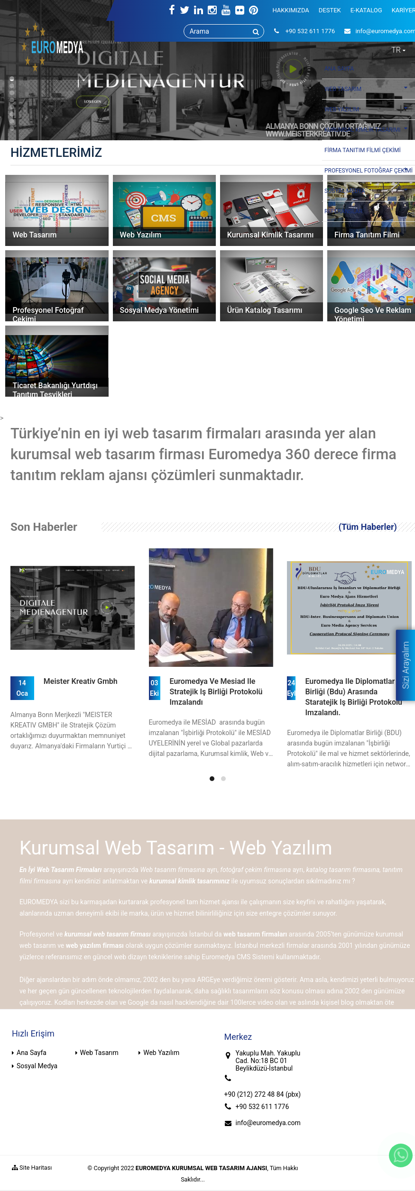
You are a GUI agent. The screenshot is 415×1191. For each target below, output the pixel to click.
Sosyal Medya (37, 1066)
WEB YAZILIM (368, 109)
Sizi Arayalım (405, 665)
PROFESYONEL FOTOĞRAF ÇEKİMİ (368, 170)
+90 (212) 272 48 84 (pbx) (262, 1094)
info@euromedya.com (268, 1123)
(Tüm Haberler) (368, 527)
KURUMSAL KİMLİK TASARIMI (368, 129)
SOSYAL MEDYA (368, 191)
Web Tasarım (99, 1052)
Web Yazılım (161, 1052)
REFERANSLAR (343, 211)
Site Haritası (32, 1167)
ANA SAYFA (339, 68)
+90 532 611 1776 (262, 1106)
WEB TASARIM (368, 89)
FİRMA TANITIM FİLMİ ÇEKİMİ (362, 150)
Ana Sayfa (31, 1052)
